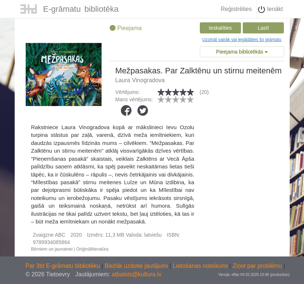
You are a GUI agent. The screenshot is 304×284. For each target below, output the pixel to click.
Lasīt (263, 28)
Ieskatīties (220, 28)
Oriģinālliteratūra (92, 249)
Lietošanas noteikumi (201, 266)
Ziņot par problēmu (257, 266)
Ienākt (270, 9)
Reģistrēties (236, 9)
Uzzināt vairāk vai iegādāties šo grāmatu (241, 39)
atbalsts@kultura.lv (136, 274)
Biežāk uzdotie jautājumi (137, 266)
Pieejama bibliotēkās (241, 52)
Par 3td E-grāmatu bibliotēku (64, 266)
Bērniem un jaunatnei (52, 249)
